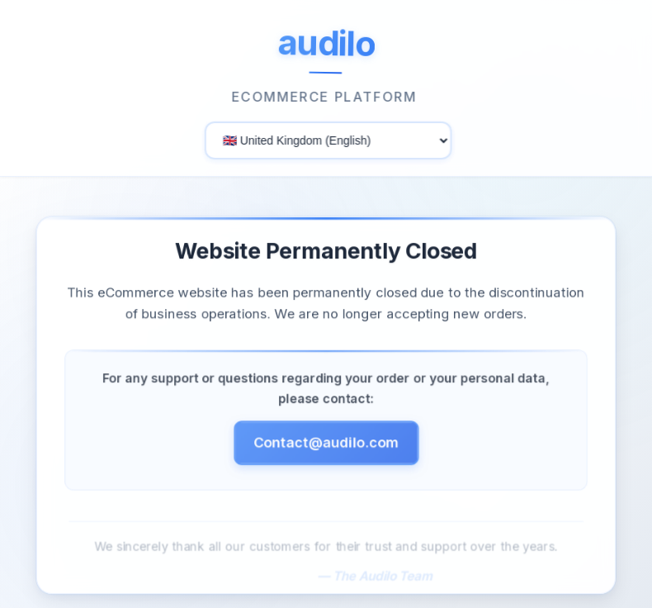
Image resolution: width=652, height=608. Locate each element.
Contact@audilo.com (326, 444)
